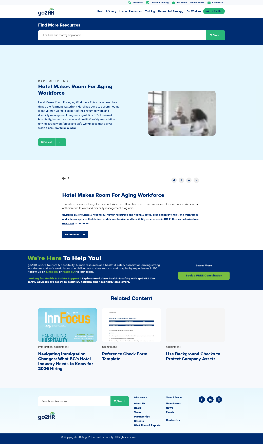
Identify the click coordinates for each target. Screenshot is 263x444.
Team (137, 412)
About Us (139, 403)
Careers (139, 421)
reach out (68, 223)
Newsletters (173, 403)
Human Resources (130, 11)
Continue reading (65, 128)
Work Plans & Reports (147, 425)
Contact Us (173, 420)
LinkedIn (190, 219)
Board (137, 408)
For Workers (193, 11)
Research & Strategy (170, 11)
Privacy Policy (206, 437)
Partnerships (142, 416)
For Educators (197, 2)
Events (170, 412)
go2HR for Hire (214, 11)
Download (52, 142)
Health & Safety (106, 11)
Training (150, 11)
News (169, 408)
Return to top (73, 234)
